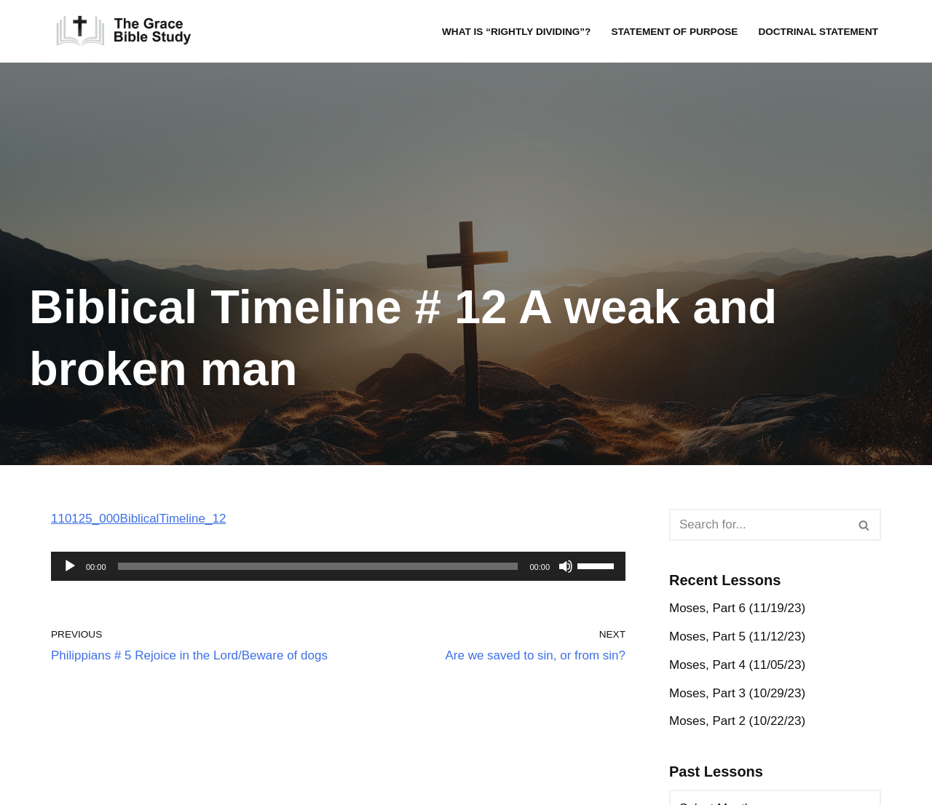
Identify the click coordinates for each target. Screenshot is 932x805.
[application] (338, 566)
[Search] (758, 525)
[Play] (70, 566)
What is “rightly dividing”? (516, 31)
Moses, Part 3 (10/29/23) (737, 693)
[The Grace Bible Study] (124, 31)
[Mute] (565, 566)
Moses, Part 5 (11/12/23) (737, 636)
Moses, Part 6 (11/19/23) (737, 608)
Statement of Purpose (674, 31)
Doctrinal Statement (818, 31)
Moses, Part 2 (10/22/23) (737, 721)
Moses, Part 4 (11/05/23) (737, 665)
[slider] (318, 566)
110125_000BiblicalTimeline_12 (138, 519)
